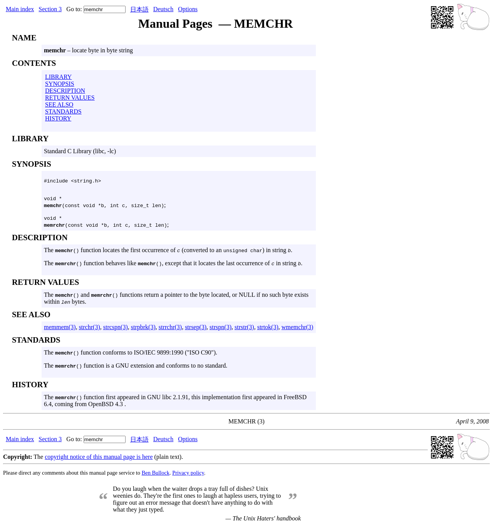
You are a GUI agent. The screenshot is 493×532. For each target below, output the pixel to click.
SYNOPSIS (59, 83)
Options (188, 9)
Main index (20, 9)
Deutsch (163, 9)
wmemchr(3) (298, 330)
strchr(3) (89, 330)
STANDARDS (63, 111)
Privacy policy (188, 476)
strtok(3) (267, 330)
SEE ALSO (59, 104)
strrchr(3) (170, 330)
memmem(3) (60, 330)
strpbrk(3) (143, 330)
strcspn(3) (115, 330)
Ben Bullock (155, 476)
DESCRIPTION (65, 90)
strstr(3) (244, 330)
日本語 (139, 9)
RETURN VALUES (70, 97)
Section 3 (50, 9)
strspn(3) (220, 330)
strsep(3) (195, 330)
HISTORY (58, 118)
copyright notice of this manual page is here (99, 460)
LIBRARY (58, 77)
